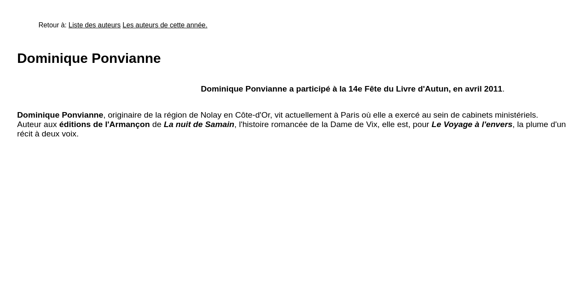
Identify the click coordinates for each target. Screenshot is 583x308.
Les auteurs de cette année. (165, 25)
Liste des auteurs (94, 25)
